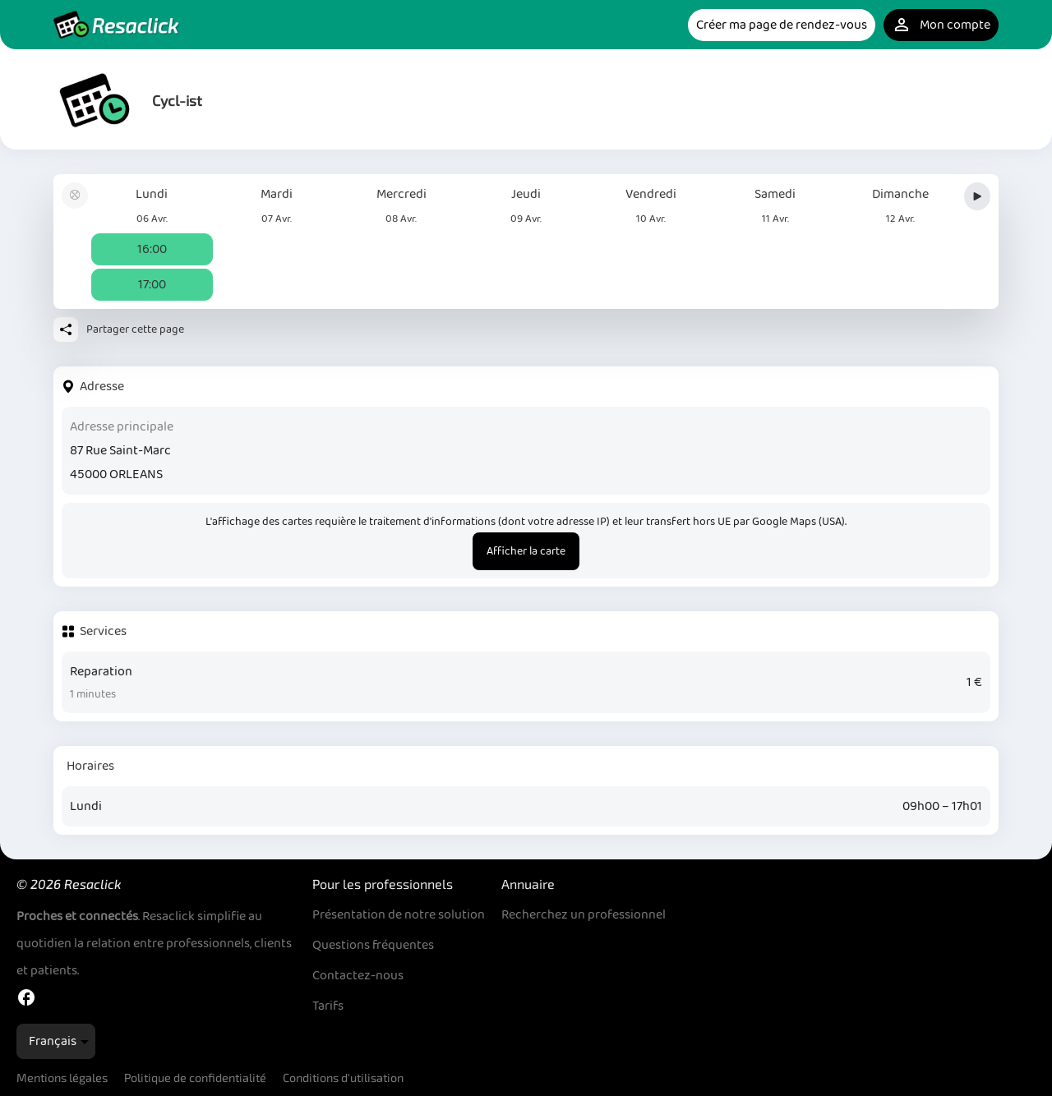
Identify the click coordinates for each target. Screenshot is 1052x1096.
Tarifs (328, 1006)
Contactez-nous (358, 976)
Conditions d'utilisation (343, 1077)
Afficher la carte (526, 551)
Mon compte (941, 25)
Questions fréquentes (373, 945)
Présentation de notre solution (398, 915)
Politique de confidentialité (195, 1077)
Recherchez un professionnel (583, 915)
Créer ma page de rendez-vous (781, 25)
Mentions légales (62, 1077)
